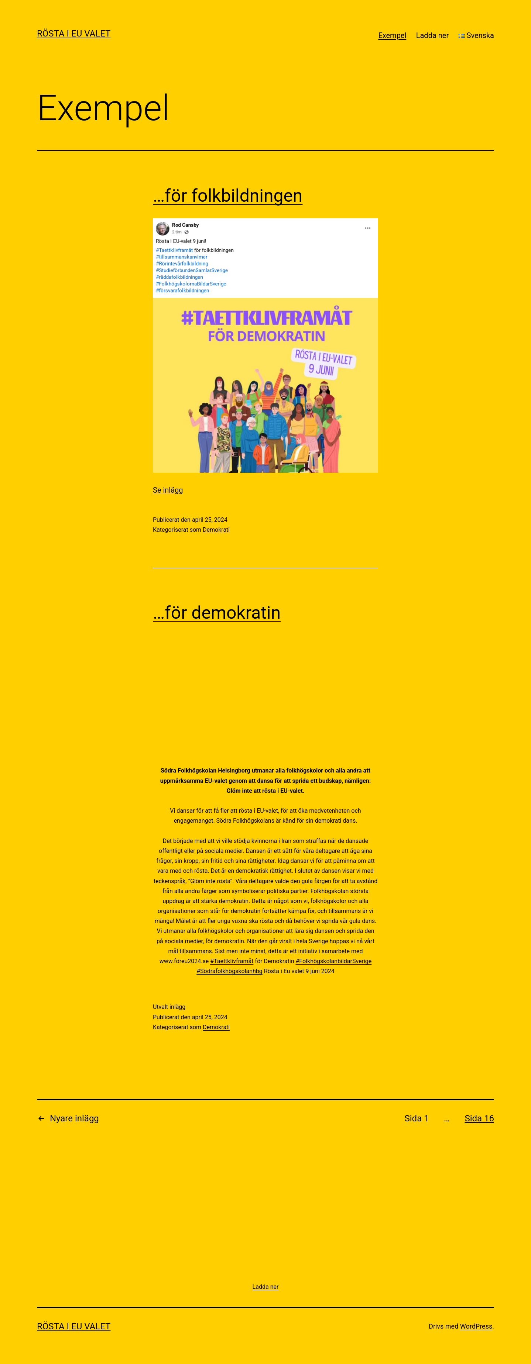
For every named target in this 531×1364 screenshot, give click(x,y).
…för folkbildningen (227, 195)
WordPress (476, 1326)
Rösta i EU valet (73, 33)
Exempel (392, 35)
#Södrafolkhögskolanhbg (229, 971)
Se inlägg (168, 490)
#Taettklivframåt (231, 961)
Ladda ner (432, 35)
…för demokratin (217, 612)
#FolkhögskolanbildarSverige (333, 961)
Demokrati (216, 529)
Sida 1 (417, 1118)
